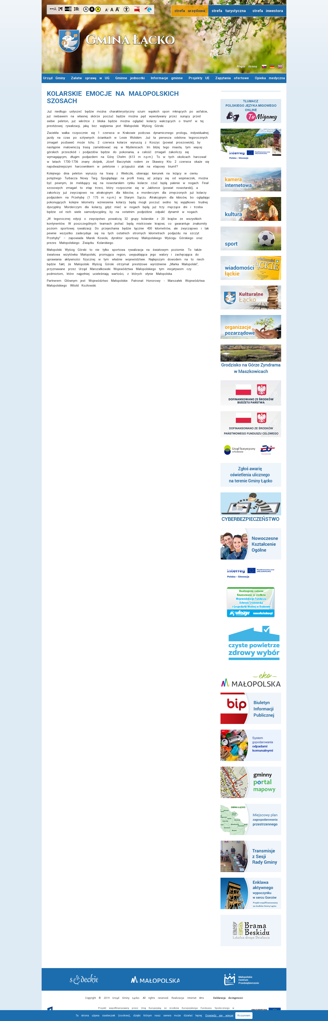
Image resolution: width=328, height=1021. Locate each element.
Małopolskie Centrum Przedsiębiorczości (239, 979)
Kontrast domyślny (85, 9)
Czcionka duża (117, 9)
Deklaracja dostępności (228, 997)
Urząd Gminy (72, 78)
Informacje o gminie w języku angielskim (280, 66)
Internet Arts (195, 997)
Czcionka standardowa (112, 9)
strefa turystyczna (229, 11)
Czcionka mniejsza (107, 9)
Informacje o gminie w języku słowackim (264, 66)
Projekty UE (217, 78)
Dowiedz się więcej (219, 1015)
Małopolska (163, 978)
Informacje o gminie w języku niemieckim (272, 66)
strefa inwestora (267, 11)
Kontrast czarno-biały (92, 9)
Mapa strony (247, 66)
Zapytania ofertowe (250, 78)
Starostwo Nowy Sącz (86, 979)
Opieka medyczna (164, 88)
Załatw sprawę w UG (108, 78)
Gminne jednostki (148, 78)
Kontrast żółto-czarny (98, 9)
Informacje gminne (185, 78)
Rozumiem (243, 1015)
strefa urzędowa (189, 11)
